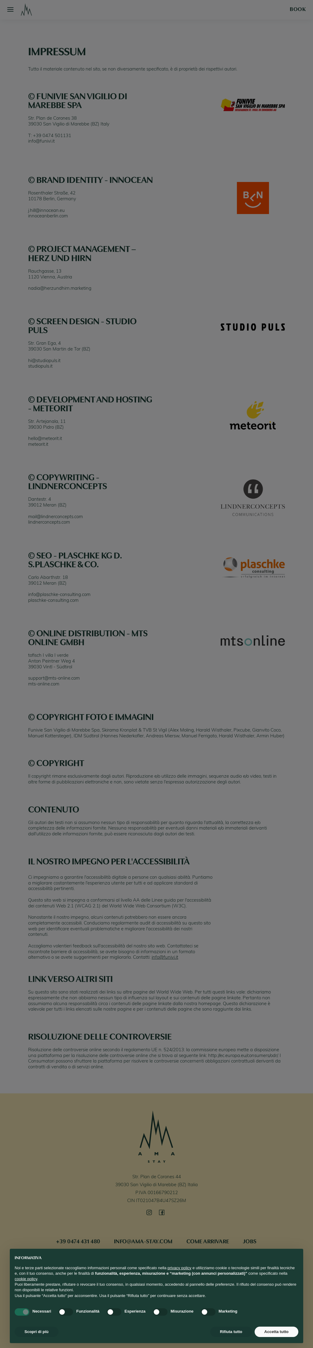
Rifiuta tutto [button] (231, 1331)
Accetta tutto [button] (276, 1331)
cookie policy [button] (26, 1279)
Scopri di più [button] (36, 1331)
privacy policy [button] (179, 1268)
